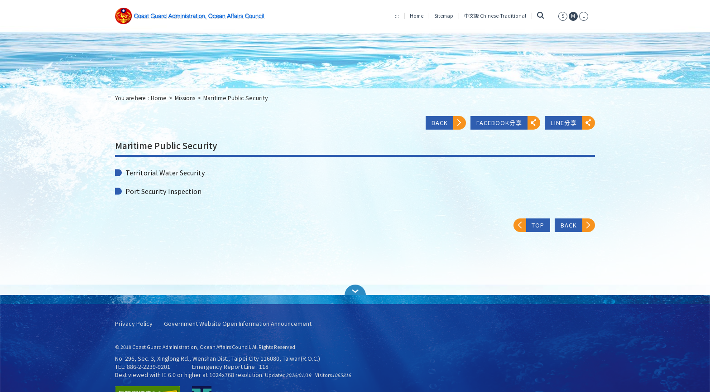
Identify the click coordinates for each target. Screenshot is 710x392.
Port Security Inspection (163, 191)
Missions (185, 98)
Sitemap (443, 15)
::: (397, 15)
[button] (355, 290)
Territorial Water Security (165, 172)
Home (416, 15)
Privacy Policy (134, 324)
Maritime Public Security (235, 98)
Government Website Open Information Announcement (238, 324)
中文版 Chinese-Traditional (495, 15)
